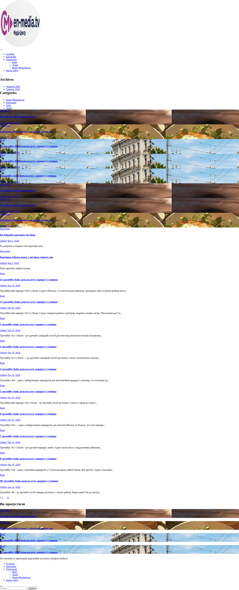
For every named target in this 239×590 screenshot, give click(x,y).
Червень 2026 (13, 86)
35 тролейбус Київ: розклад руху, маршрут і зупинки (29, 146)
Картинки (11, 56)
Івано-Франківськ (21, 67)
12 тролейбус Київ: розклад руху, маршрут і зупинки (29, 161)
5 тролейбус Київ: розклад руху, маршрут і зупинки (28, 391)
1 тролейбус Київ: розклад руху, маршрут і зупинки (28, 175)
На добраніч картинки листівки (17, 116)
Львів (15, 65)
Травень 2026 (13, 89)
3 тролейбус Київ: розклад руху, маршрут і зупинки (28, 346)
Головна (10, 54)
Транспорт (11, 59)
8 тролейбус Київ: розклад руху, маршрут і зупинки (28, 458)
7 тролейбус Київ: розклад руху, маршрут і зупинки (28, 436)
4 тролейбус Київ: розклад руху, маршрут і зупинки (28, 369)
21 (8, 497)
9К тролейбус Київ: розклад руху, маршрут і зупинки (29, 481)
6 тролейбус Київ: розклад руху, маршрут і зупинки (28, 414)
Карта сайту (12, 70)
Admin (3, 123)
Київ (14, 62)
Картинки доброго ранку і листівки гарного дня (26, 131)
